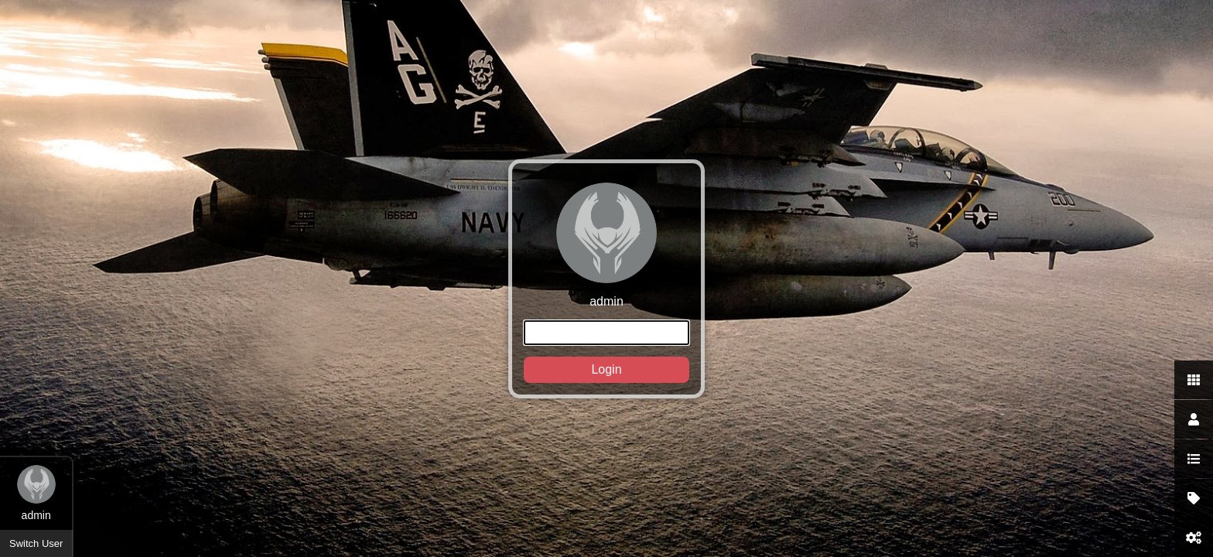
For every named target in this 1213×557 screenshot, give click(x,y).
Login (606, 369)
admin (606, 283)
